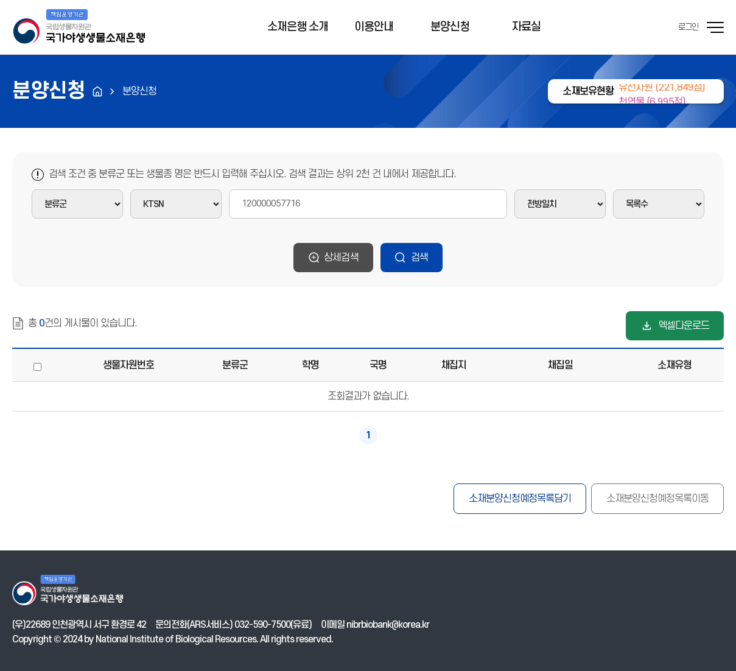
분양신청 (449, 27)
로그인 (688, 27)
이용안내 (373, 27)
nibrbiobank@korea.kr (387, 624)
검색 (419, 257)
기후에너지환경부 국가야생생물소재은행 (78, 27)
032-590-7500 (262, 624)
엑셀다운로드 (683, 325)
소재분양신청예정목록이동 (657, 498)
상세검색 (341, 257)
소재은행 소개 (297, 27)
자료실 (526, 27)
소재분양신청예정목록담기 (520, 498)
